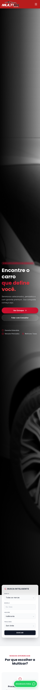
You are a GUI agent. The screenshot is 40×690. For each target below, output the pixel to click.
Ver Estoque (20, 310)
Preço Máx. (8, 621)
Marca (6, 593)
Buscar (20, 633)
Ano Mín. (7, 612)
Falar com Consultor (20, 318)
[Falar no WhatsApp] (25, 683)
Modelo (7, 603)
